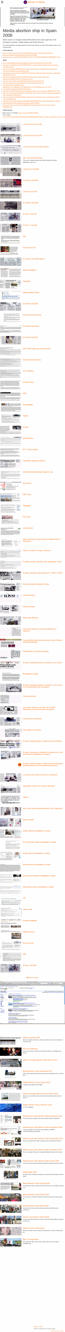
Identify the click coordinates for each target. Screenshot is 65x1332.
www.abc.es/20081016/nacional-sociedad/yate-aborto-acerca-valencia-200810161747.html (31, 91)
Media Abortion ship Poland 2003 (36, 1194)
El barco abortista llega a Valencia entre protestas (42, 741)
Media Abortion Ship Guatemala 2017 (37, 1071)
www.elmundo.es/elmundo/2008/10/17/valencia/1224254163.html (23, 83)
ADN (25, 393)
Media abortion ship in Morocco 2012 (37, 1105)
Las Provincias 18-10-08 (32, 135)
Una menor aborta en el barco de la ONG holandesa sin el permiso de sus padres (39, 708)
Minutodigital (28, 405)
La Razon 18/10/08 (30, 180)
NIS (24, 236)
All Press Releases (30, 1049)
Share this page (32, 977)
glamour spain (28, 820)
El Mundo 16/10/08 (30, 304)
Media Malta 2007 (30, 1172)
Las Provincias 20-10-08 (32, 124)
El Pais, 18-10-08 (29, 214)
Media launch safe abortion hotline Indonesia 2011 (43, 1116)
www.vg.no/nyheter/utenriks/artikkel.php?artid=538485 (20, 55)
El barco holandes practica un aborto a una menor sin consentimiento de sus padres (42, 686)
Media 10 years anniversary (34, 1228)
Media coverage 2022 (31, 1037)
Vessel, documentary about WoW (36, 1217)
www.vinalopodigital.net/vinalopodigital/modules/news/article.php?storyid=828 (27, 63)
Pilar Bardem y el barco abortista (36, 651)
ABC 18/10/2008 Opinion (32, 158)
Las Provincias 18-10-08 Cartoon (36, 147)
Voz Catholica (28, 371)
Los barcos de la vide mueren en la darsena (40, 775)
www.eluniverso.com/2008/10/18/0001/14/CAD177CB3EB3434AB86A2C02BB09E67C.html (31, 57)
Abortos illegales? (30, 270)
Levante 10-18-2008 (31, 169)
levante (26, 427)
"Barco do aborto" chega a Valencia (37, 550)
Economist (27, 483)
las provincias (28, 943)
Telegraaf (26, 281)
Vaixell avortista (29, 595)
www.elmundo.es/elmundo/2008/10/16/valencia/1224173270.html (23, 81)
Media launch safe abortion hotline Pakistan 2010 (42, 1150)
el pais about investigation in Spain (36, 853)
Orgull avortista (29, 606)
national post (28, 528)
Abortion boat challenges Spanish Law (38, 472)
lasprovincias (28, 438)
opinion (26, 797)
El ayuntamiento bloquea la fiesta (36, 584)
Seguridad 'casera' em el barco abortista (39, 786)
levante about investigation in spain (36, 864)
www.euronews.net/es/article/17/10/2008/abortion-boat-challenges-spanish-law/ (28, 53)
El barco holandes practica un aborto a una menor (42, 663)
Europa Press (28, 382)
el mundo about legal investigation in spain (39, 842)
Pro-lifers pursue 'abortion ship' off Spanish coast (42, 562)
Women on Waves (34, 2)
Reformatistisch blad (31, 292)
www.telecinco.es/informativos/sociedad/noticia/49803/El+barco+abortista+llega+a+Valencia (32, 101)
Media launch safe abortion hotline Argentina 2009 (42, 1127)
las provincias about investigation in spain (39, 876)
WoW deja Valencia (30, 618)
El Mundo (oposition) (31, 326)
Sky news (27, 517)
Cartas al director (29, 696)
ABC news (27, 494)
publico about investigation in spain (36, 831)
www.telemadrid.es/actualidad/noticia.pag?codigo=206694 (21, 103)
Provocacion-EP (29, 248)
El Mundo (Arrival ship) (32, 360)
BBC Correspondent (31, 1239)
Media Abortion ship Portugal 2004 (36, 1183)
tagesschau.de (28, 932)
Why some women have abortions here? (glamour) (43, 808)
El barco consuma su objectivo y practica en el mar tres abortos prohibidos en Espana (43, 753)
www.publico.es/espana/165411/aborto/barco (17, 89)
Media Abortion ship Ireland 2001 (36, 1206)
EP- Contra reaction (30, 449)
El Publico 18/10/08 (30, 203)
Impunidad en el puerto (32, 730)
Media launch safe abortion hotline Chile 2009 (41, 1161)
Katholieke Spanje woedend (34, 461)
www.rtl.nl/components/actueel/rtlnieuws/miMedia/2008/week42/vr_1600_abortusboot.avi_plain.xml (34, 117)
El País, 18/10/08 (29, 965)
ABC (25, 954)
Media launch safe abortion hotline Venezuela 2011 (43, 1138)
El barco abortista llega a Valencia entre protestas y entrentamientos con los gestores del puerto (43, 764)
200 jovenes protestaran (32, 719)
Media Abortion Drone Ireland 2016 (36, 1082)
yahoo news (27, 909)
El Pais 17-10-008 (30, 225)
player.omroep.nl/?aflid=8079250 (28, 113)
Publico (26, 416)
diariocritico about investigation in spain (38, 887)
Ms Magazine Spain (30, 674)
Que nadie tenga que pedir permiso (37, 349)
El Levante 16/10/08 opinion (34, 259)
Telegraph (27, 506)
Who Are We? (38, 1326)
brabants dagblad (30, 921)
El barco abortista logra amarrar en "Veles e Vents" (43, 573)
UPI (24, 898)
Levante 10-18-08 (30, 192)
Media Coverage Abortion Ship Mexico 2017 (40, 1060)
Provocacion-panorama (32, 315)
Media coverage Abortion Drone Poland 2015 (40, 1094)
